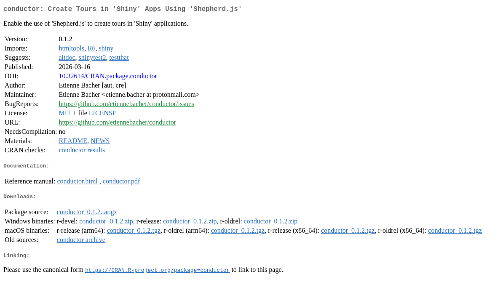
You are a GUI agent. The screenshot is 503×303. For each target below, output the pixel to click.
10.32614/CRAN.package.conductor (108, 77)
